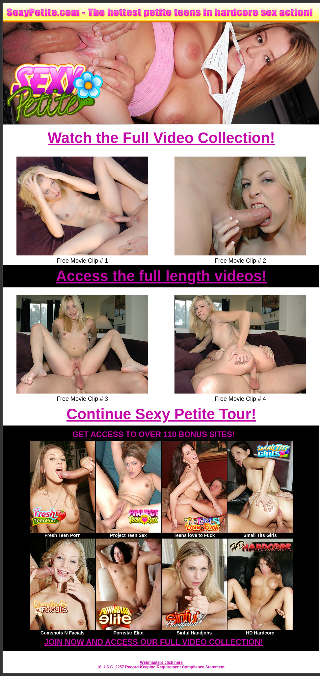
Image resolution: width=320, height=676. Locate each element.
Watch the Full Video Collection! (161, 138)
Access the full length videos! (161, 276)
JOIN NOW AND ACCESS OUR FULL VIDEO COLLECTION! (153, 641)
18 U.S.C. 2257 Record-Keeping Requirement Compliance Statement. (161, 667)
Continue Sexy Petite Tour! (161, 414)
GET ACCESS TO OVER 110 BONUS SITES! (153, 434)
